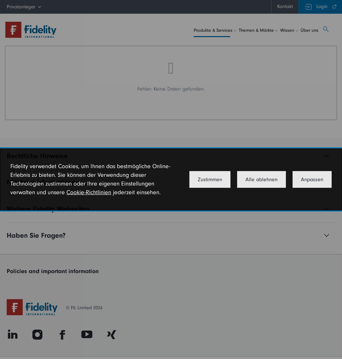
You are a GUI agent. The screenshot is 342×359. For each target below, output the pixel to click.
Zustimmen (210, 179)
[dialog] (171, 179)
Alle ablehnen (261, 179)
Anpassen (312, 179)
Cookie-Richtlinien (88, 192)
